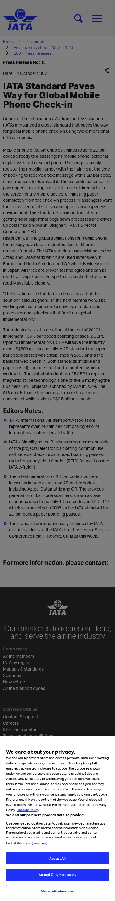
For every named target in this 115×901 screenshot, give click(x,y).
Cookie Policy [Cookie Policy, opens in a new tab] (28, 814)
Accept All (57, 863)
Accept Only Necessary (57, 879)
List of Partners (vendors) (26, 847)
